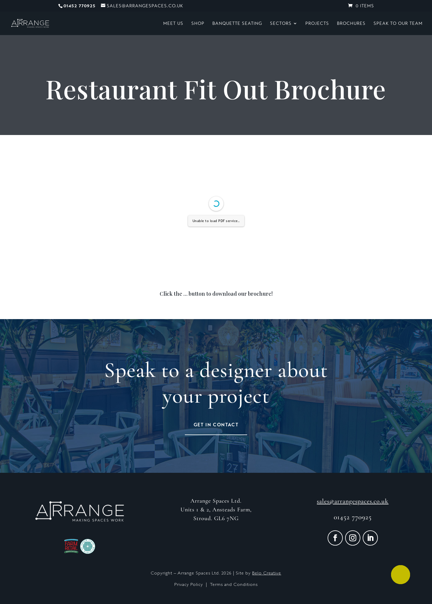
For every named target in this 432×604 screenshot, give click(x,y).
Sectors (281, 23)
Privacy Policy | (192, 585)
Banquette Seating (237, 23)
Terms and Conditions (234, 585)
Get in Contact (216, 425)
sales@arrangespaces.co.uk (352, 501)
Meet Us (173, 23)
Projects (317, 23)
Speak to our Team (398, 23)
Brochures (351, 23)
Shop (197, 23)
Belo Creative (266, 573)
